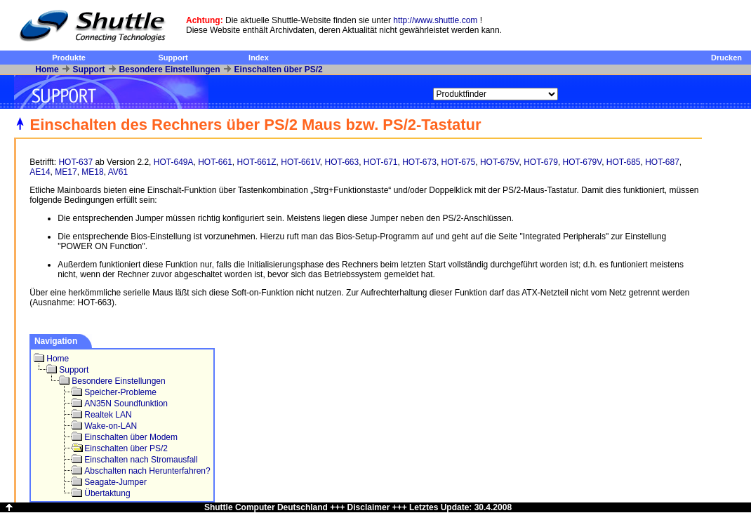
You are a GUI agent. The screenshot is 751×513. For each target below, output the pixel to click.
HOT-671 (381, 162)
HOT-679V (582, 162)
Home (46, 69)
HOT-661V (300, 162)
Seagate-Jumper (115, 482)
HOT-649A (174, 162)
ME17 (66, 172)
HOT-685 (623, 162)
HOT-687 (662, 162)
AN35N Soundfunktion (126, 403)
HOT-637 (75, 162)
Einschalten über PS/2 (278, 69)
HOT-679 (541, 162)
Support (172, 57)
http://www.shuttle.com (435, 20)
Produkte (69, 57)
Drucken (726, 57)
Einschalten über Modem (131, 437)
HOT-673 (419, 162)
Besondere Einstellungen (169, 69)
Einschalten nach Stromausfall (140, 460)
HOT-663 (341, 162)
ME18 (92, 172)
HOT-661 (215, 162)
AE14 (39, 172)
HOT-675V (499, 162)
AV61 (118, 172)
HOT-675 (458, 162)
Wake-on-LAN (110, 426)
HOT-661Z (257, 162)
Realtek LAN (107, 415)
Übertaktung (107, 493)
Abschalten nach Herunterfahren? (147, 471)
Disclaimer (368, 507)
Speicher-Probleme (120, 392)
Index (258, 57)
